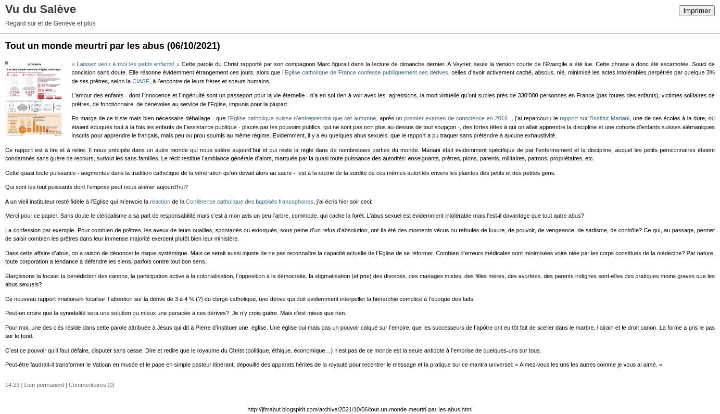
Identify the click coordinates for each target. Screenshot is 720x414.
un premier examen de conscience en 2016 (452, 118)
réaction (160, 201)
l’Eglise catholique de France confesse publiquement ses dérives (365, 72)
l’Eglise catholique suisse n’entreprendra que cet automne (302, 118)
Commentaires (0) (92, 385)
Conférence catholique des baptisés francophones (249, 201)
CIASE (140, 81)
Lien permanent (44, 385)
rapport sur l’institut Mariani (594, 118)
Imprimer (697, 11)
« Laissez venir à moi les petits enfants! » (125, 64)
